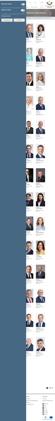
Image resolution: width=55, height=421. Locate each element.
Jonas (38, 111)
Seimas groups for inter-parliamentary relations (34, 17)
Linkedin (45, 414)
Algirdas (27, 304)
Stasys (27, 328)
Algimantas (39, 63)
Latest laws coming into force (28, 404)
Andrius (27, 159)
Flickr (45, 405)
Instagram (46, 412)
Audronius (26, 39)
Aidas (26, 87)
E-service (41, 7)
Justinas (40, 328)
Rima (38, 39)
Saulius (39, 280)
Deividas (40, 159)
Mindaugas (27, 280)
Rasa (40, 232)
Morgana (26, 63)
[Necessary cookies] (23, 4)
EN (42, 2)
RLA (30, 2)
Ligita (38, 87)
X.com (45, 407)
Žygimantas (27, 232)
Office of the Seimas (34, 7)
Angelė (27, 111)
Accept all (19, 20)
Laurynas (27, 135)
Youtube (45, 410)
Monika (39, 208)
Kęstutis (38, 184)
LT (40, 2)
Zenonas (38, 304)
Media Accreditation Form (48, 400)
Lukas (26, 256)
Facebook (46, 403)
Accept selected (7, 20)
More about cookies (6, 16)
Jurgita (39, 256)
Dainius (38, 135)
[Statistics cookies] (23, 10)
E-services (45, 398)
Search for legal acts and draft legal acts (30, 400)
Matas (27, 184)
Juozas (27, 352)
